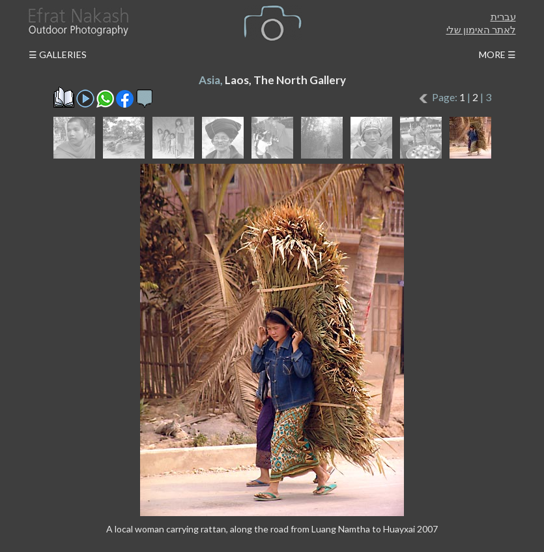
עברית (503, 16)
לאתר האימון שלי (481, 29)
